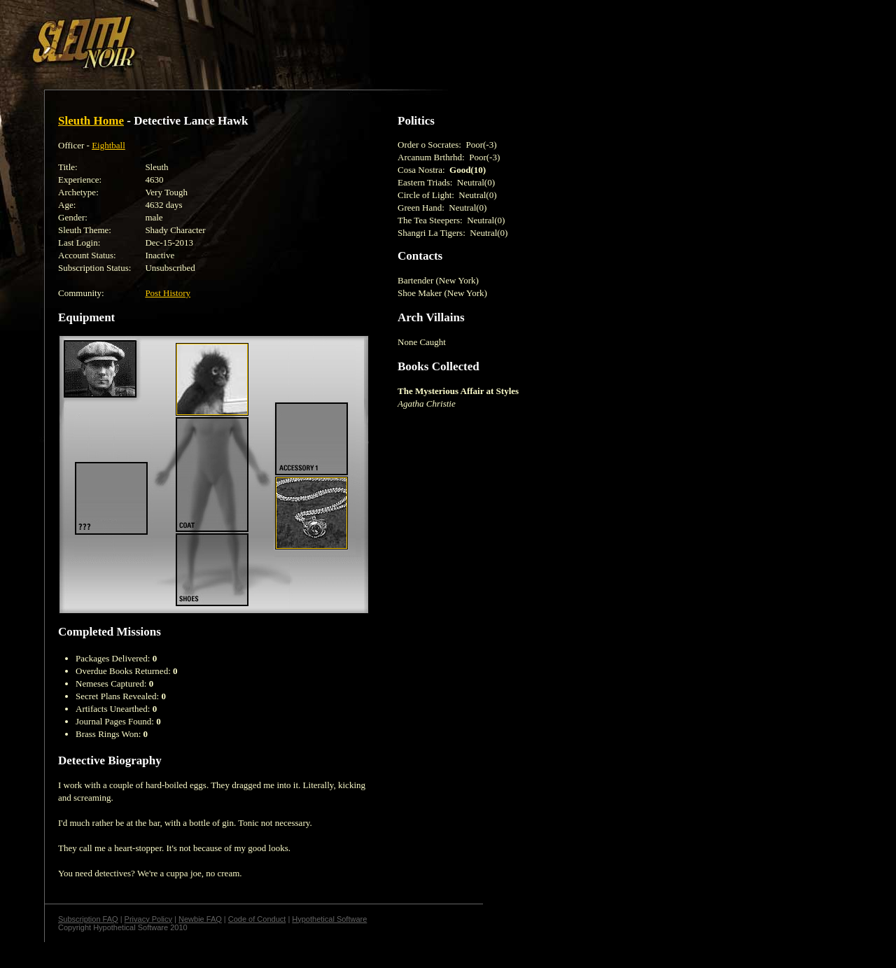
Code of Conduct (257, 919)
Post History (167, 293)
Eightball (108, 145)
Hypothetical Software (329, 919)
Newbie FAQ (200, 919)
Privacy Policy (148, 919)
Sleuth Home (91, 120)
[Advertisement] (243, 37)
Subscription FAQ (88, 919)
